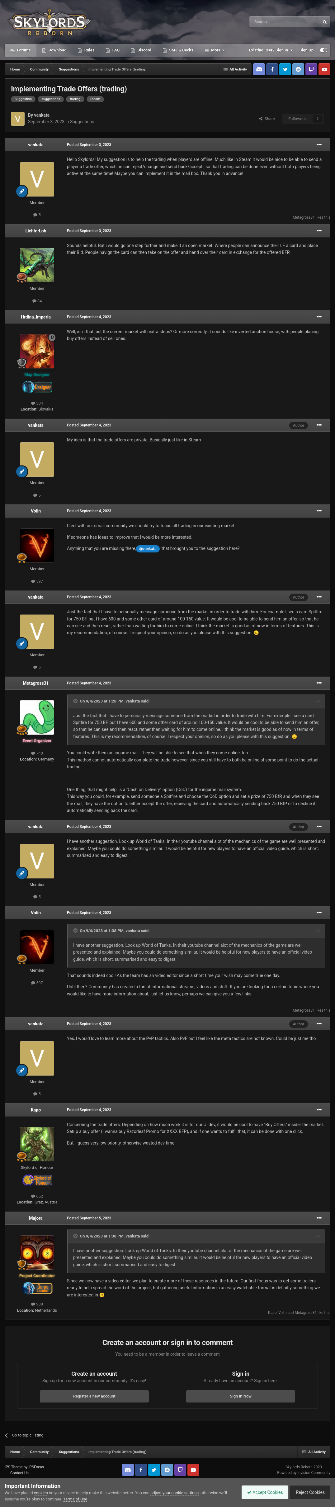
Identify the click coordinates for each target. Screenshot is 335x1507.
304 (37, 403)
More (216, 50)
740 (37, 753)
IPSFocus (36, 1467)
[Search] (269, 21)
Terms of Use (75, 1499)
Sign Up (307, 50)
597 (37, 581)
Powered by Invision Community (303, 1473)
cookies (41, 1492)
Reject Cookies (309, 1492)
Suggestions (82, 121)
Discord (143, 50)
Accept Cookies (262, 1492)
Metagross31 (304, 217)
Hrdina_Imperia (36, 316)
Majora (36, 1218)
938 (37, 1304)
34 (37, 301)
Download (57, 50)
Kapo (36, 1109)
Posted (89, 145)
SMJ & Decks (180, 50)
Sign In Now (241, 1396)
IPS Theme (14, 1467)
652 (37, 1196)
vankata (42, 115)
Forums (23, 50)
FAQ (115, 50)
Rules (88, 50)
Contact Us (19, 1473)
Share (267, 118)
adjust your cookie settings (174, 1492)
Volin (36, 510)
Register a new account (94, 1396)
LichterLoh (35, 230)
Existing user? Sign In (271, 50)
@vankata (147, 548)
